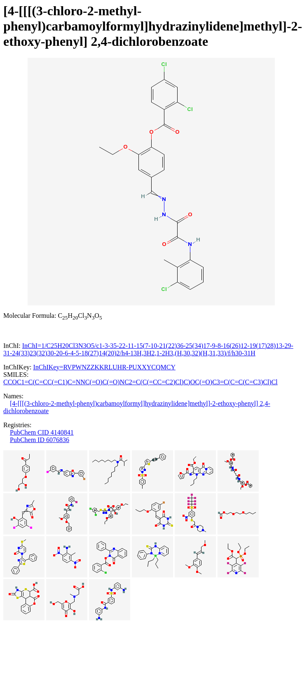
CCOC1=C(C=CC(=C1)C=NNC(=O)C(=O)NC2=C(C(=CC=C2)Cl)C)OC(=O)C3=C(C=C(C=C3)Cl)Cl (140, 381)
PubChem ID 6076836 (39, 439)
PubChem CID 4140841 (42, 432)
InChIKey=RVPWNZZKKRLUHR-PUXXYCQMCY (104, 367)
